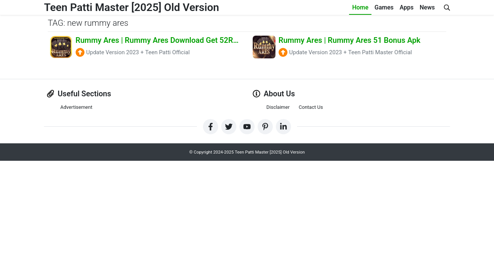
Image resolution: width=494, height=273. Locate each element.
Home (360, 7)
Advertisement (76, 107)
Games (383, 7)
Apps (407, 7)
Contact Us (311, 107)
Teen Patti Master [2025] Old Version (131, 7)
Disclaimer (277, 107)
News (427, 7)
